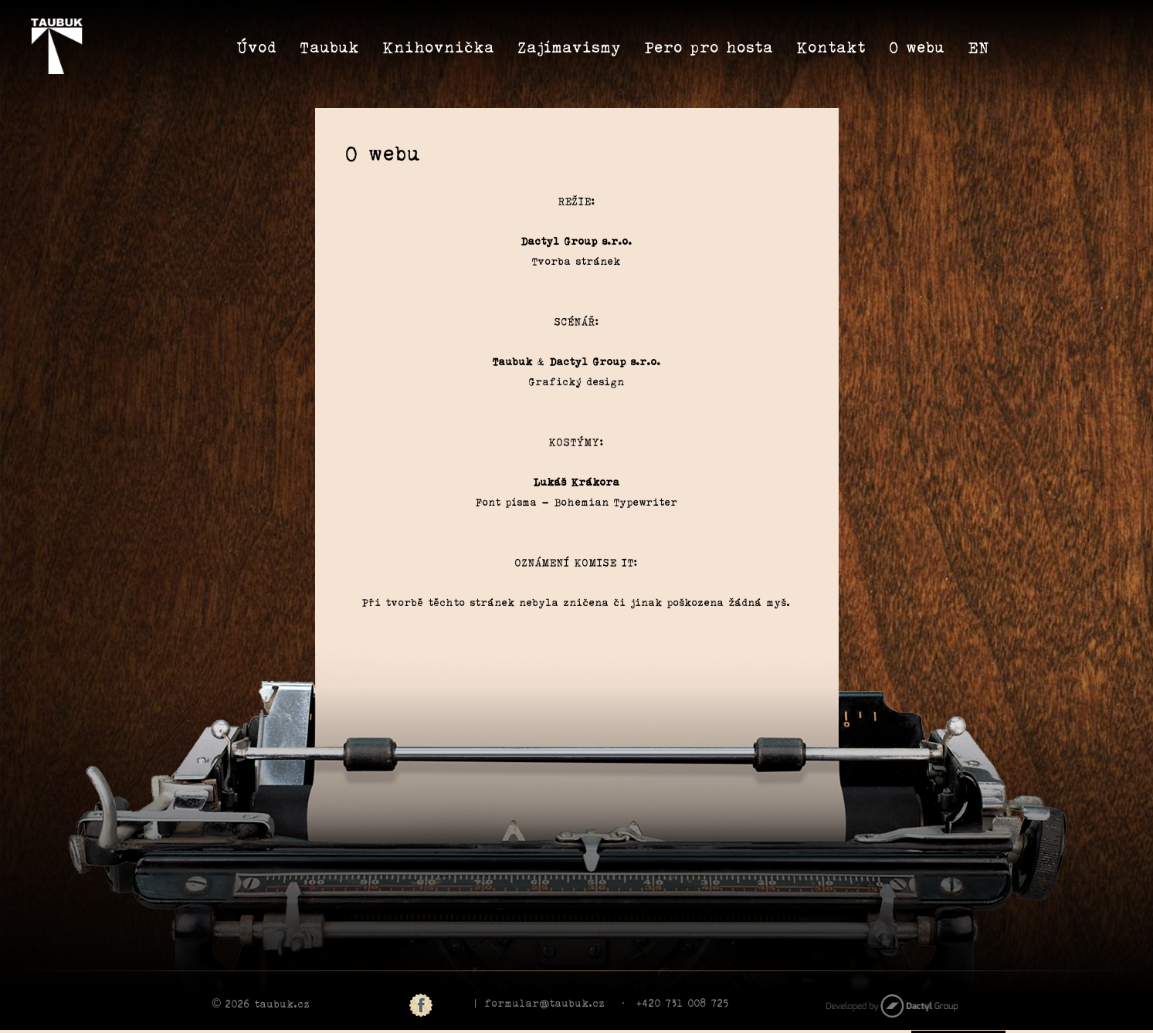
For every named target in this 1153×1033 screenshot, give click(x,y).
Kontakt (831, 46)
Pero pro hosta (709, 46)
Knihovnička (439, 46)
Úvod (257, 46)
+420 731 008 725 (682, 1002)
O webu (917, 46)
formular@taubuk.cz (545, 1002)
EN (979, 46)
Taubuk (330, 46)
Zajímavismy (570, 46)
